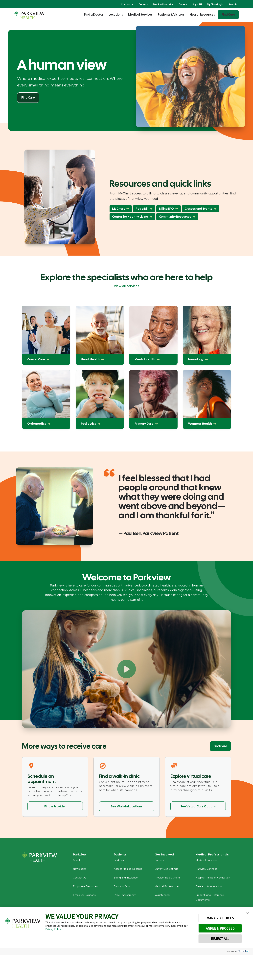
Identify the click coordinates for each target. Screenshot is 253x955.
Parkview (80, 854)
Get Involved (165, 854)
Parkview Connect (206, 870)
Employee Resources (85, 887)
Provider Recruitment (167, 878)
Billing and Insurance (126, 878)
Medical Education (163, 4)
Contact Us (127, 4)
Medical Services (140, 14)
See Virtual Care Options (198, 806)
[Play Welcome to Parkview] (126, 669)
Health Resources (202, 14)
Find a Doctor (93, 14)
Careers (143, 4)
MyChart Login (215, 4)
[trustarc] (243, 951)
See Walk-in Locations (126, 806)
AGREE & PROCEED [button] (220, 928)
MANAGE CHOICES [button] (220, 918)
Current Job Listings (166, 870)
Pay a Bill (197, 4)
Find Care (228, 14)
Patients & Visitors (171, 14)
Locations (116, 14)
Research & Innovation (209, 887)
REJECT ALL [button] (220, 938)
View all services (126, 286)
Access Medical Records (128, 870)
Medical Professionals (167, 887)
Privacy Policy (53, 929)
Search (232, 4)
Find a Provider (55, 806)
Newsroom (79, 870)
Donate (183, 4)
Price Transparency (125, 896)
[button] (247, 913)
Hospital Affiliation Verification (213, 878)
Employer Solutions (84, 896)
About (76, 861)
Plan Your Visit (122, 887)
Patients (120, 854)
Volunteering (162, 896)
